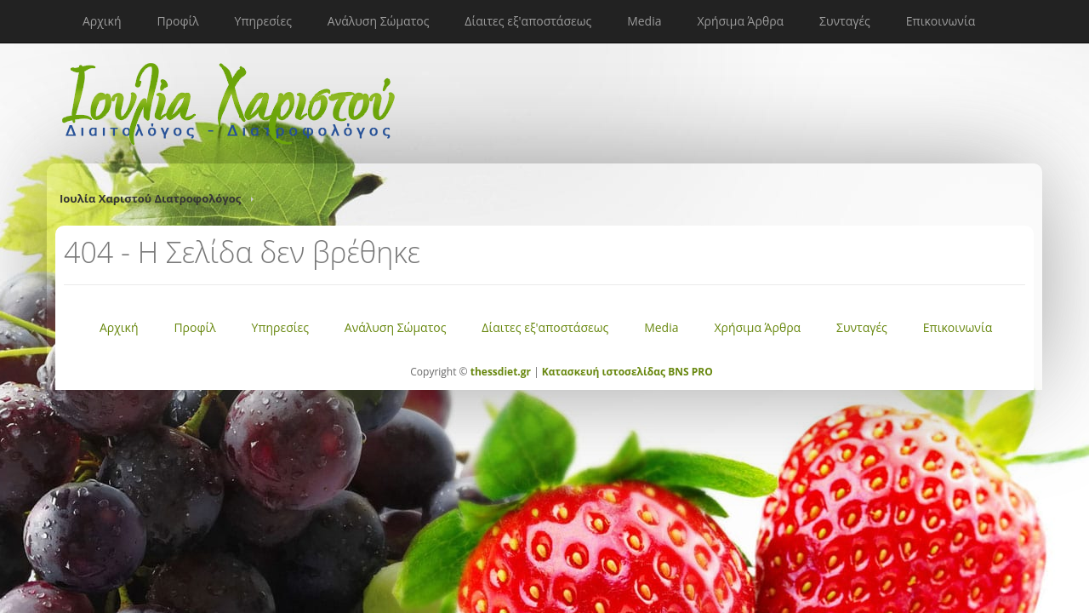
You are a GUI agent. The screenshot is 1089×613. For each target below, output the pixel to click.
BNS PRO (689, 371)
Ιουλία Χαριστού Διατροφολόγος (150, 198)
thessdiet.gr (500, 371)
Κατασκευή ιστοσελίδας (603, 371)
